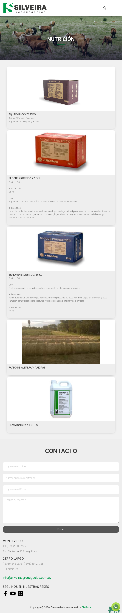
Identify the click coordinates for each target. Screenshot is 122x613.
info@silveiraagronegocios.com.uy (27, 577)
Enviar (61, 529)
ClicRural (86, 607)
